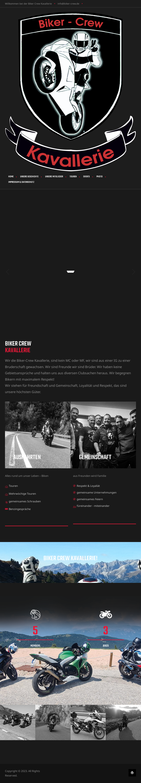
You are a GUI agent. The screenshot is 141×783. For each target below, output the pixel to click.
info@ (61, 3)
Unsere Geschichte (29, 177)
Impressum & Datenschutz (21, 182)
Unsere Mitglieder (54, 177)
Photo (99, 177)
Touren (73, 177)
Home (10, 177)
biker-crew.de (71, 3)
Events (86, 177)
